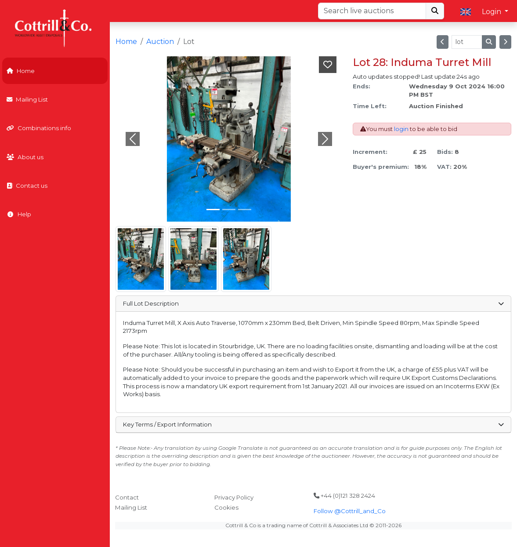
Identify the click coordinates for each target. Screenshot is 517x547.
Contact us (27, 185)
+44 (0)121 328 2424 (344, 495)
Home (21, 70)
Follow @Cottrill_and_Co (350, 510)
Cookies (226, 507)
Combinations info (39, 127)
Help (19, 214)
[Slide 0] (213, 209)
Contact (127, 497)
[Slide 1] (228, 209)
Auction (160, 41)
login (401, 128)
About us (25, 156)
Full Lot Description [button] (313, 303)
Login (492, 11)
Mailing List (27, 99)
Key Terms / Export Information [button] (313, 424)
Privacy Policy (233, 497)
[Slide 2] (244, 209)
